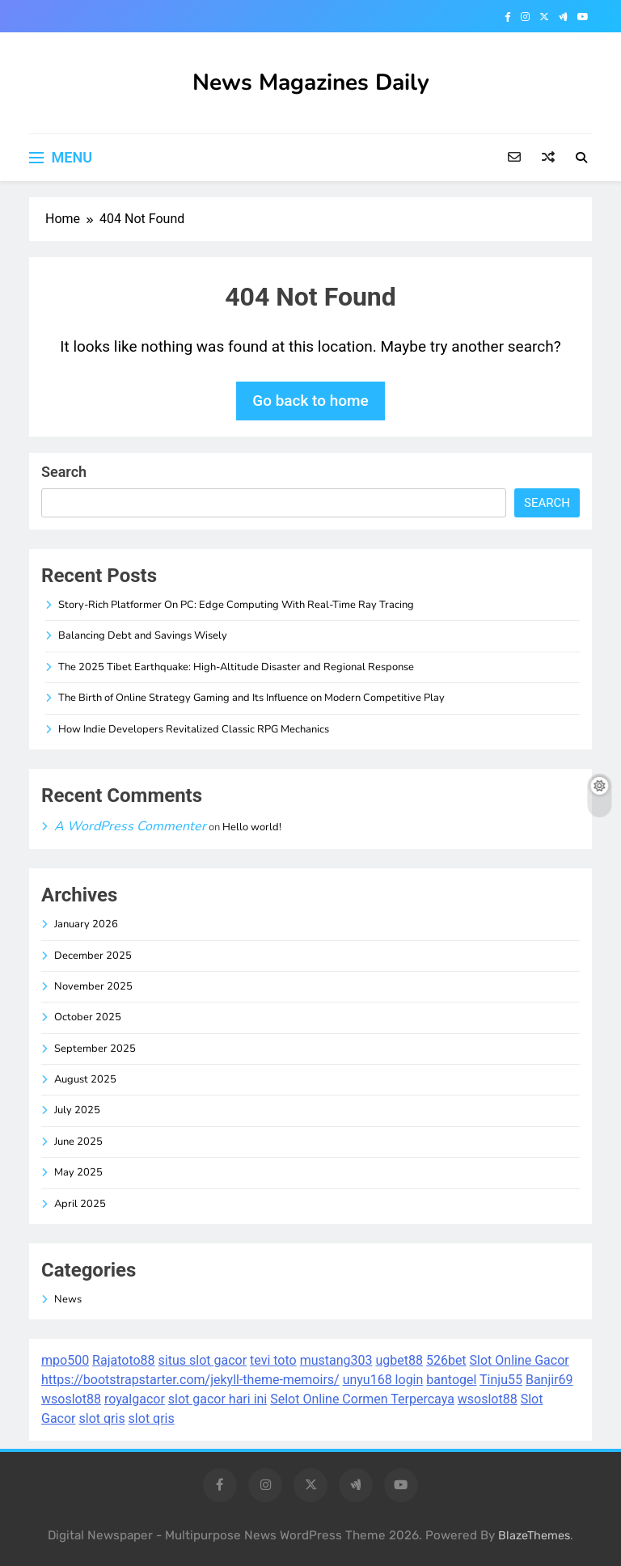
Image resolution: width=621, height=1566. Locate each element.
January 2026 (86, 924)
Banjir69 (549, 1379)
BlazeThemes (534, 1536)
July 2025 (77, 1110)
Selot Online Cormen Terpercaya (362, 1399)
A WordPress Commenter (130, 826)
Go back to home (310, 400)
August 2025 (85, 1079)
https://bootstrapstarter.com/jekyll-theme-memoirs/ (190, 1379)
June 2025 (78, 1141)
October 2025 (87, 1017)
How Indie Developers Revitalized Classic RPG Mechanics (193, 729)
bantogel (451, 1379)
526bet (446, 1360)
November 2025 (93, 986)
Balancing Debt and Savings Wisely (142, 635)
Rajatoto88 (123, 1360)
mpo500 (65, 1360)
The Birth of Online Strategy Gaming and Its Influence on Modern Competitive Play (251, 697)
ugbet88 (399, 1360)
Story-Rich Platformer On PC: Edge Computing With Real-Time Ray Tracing (236, 604)
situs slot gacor (202, 1360)
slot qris (102, 1418)
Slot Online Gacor (519, 1360)
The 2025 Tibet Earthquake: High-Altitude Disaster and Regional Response (236, 667)
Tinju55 (500, 1379)
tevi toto (273, 1360)
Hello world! (251, 827)
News (68, 1299)
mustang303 (336, 1360)
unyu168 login (383, 1379)
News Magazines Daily (310, 82)
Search (64, 471)
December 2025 (93, 955)
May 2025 (78, 1172)
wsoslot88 (71, 1399)
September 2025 (95, 1048)
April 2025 (80, 1204)
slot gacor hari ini (217, 1399)
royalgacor (134, 1399)
